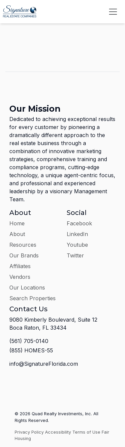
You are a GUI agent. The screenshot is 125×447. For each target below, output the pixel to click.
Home (17, 223)
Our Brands (24, 255)
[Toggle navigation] (113, 11)
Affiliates (20, 266)
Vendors (19, 276)
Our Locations (27, 287)
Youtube (77, 244)
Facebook (79, 223)
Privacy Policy (29, 432)
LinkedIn (77, 234)
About (17, 234)
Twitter (75, 255)
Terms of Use (86, 432)
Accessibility (58, 432)
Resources (22, 244)
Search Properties (32, 298)
